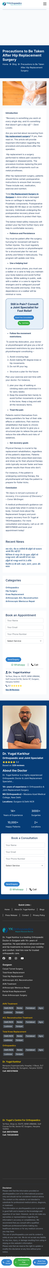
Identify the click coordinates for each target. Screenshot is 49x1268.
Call (34, 664)
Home (5, 64)
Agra (41, 1008)
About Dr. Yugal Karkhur (25, 909)
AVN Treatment (9, 984)
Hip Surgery (11, 591)
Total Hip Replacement (13, 976)
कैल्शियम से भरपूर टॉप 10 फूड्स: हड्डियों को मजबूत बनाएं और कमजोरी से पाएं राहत (22, 555)
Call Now (24, 323)
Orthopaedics (12, 587)
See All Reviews (12, 690)
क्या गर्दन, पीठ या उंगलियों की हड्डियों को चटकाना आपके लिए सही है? (24, 550)
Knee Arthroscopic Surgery (15, 995)
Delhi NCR (8, 1008)
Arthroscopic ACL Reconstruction (22, 598)
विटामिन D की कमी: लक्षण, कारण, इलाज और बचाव (23, 565)
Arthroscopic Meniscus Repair (20, 601)
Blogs (42, 909)
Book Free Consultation (23, 317)
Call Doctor (7, 1262)
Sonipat (19, 1012)
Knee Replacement (15, 594)
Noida (19, 1008)
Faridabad (30, 1008)
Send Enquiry (13, 659)
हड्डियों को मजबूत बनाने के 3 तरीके (18, 560)
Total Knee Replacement (13, 972)
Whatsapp (18, 664)
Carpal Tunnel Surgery (13, 969)
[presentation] (25, 650)
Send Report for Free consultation (22, 1262)
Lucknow (8, 1012)
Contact (25, 915)
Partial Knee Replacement (14, 991)
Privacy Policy (39, 915)
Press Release (11, 915)
